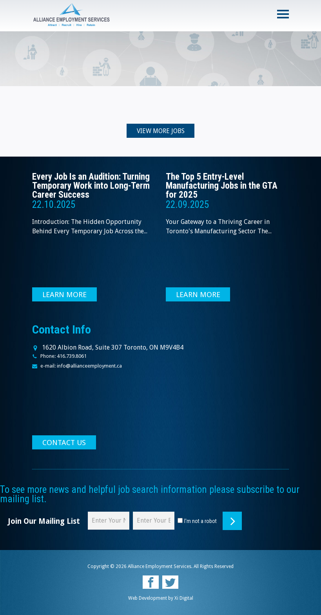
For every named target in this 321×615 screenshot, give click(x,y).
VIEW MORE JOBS (161, 131)
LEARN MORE (64, 294)
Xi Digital (183, 598)
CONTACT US (64, 442)
